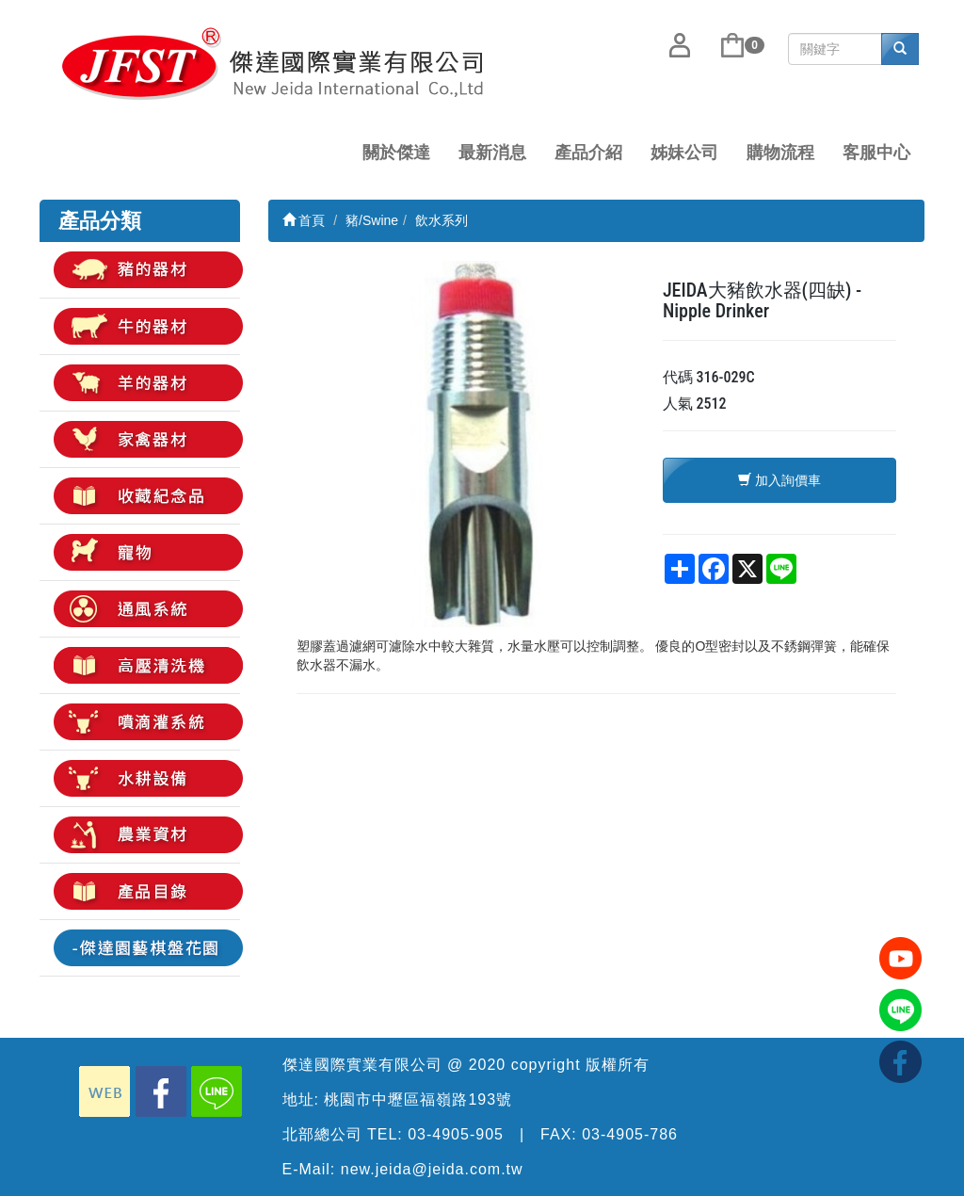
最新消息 (492, 152)
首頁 (304, 220)
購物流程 (780, 152)
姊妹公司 (684, 152)
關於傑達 (396, 152)
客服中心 (876, 152)
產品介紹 (588, 152)
